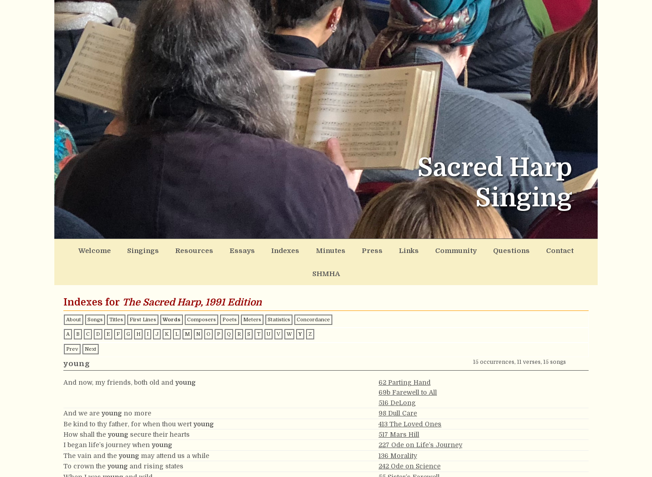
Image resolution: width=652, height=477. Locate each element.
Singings (141, 249)
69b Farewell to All (408, 367)
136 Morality (398, 430)
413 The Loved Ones (410, 398)
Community (423, 249)
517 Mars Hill (399, 409)
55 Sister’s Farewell (409, 451)
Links (380, 249)
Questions (474, 249)
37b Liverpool (400, 472)
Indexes (269, 249)
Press (347, 249)
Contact (517, 249)
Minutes (310, 249)
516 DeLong (397, 377)
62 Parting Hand (405, 357)
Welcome (97, 249)
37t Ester (392, 462)
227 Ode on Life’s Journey (420, 419)
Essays (230, 249)
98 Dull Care (398, 387)
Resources (187, 249)
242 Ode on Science (410, 440)
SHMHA (557, 249)
